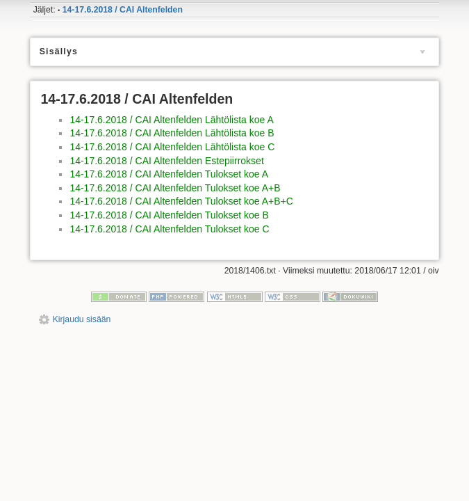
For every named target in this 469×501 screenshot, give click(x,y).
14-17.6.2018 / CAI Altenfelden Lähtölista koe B (171, 132)
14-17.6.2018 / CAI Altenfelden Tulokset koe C (169, 228)
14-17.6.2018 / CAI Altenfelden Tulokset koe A (168, 174)
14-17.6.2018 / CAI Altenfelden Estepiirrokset (166, 160)
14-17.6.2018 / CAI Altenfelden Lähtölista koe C (171, 146)
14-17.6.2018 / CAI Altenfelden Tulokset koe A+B (174, 187)
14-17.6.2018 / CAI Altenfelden (123, 10)
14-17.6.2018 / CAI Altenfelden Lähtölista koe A (171, 119)
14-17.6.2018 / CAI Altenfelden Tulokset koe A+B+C (181, 201)
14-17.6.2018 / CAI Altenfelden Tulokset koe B (168, 215)
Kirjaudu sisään (82, 319)
